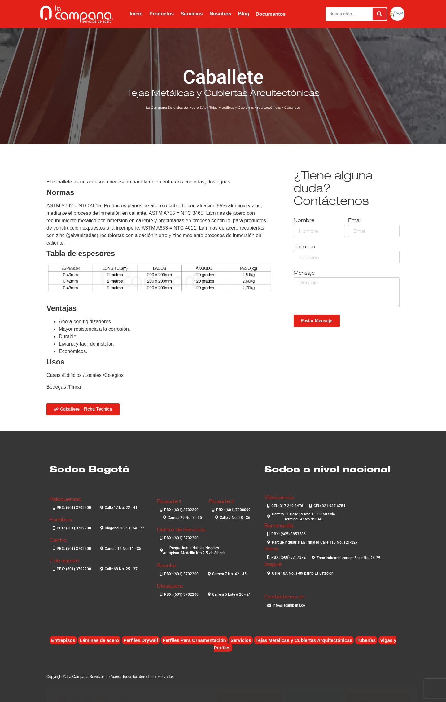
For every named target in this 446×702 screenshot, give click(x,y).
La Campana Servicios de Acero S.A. (176, 107)
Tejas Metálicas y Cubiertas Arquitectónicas (223, 92)
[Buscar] (380, 14)
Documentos (271, 14)
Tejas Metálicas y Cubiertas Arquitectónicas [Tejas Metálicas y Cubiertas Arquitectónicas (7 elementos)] (304, 640)
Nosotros (220, 13)
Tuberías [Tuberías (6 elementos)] (366, 640)
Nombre (304, 220)
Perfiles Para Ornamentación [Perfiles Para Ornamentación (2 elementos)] (194, 640)
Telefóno (304, 246)
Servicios (192, 13)
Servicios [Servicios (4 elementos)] (240, 640)
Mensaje (304, 273)
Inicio (135, 13)
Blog (243, 13)
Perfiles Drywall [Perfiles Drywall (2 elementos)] (140, 640)
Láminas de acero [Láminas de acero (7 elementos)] (99, 640)
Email (354, 220)
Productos (161, 13)
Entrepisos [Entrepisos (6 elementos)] (63, 640)
